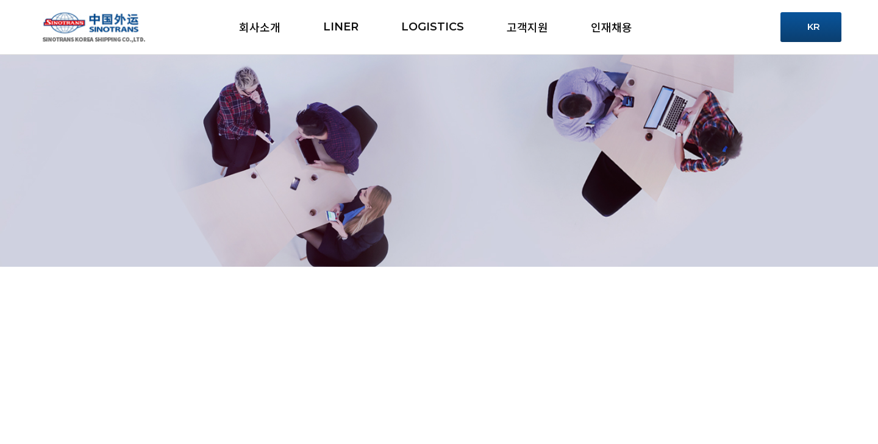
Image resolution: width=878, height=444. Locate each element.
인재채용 (611, 27)
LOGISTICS (432, 26)
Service (704, 27)
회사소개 (259, 27)
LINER (341, 26)
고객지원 (527, 27)
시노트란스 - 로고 (94, 27)
